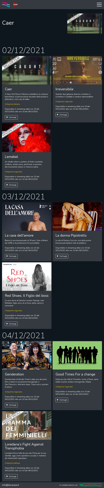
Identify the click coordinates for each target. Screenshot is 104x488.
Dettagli (11, 117)
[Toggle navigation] (99, 5)
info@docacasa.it (10, 485)
